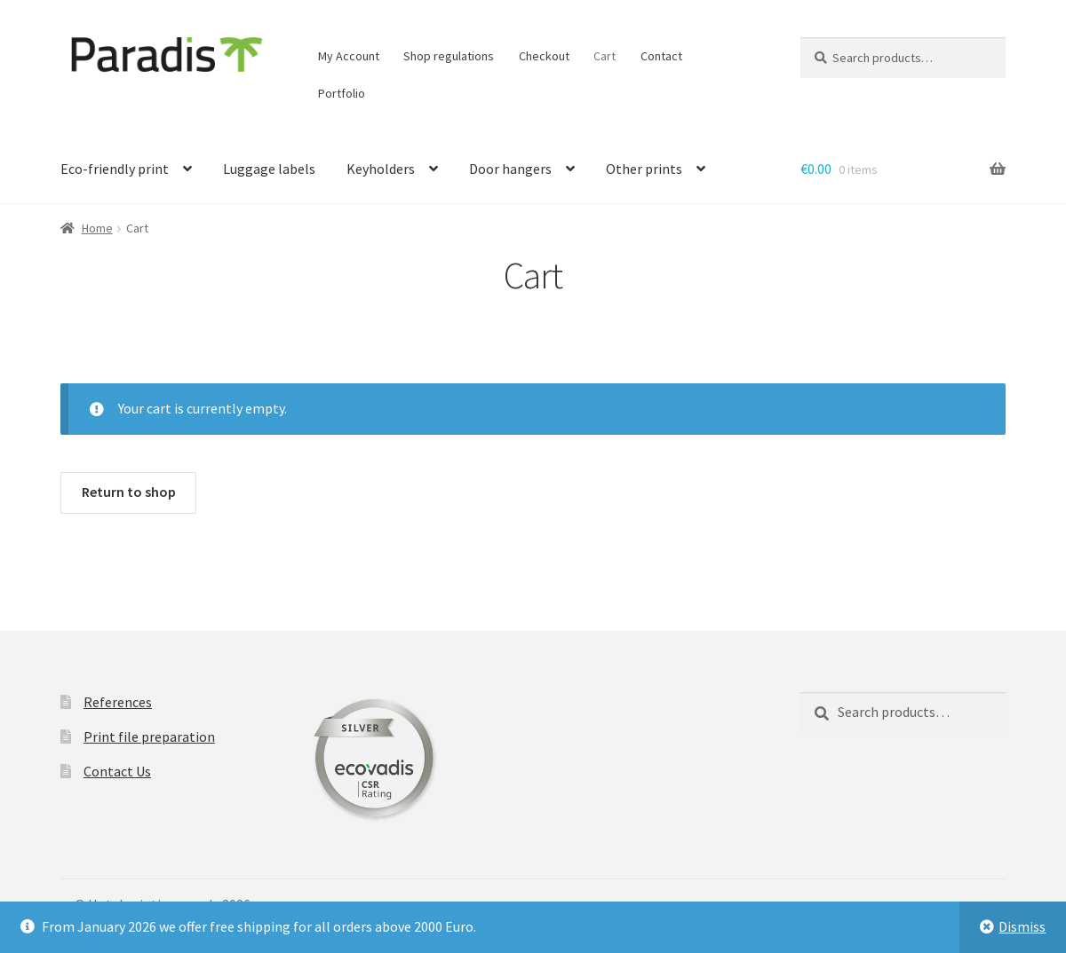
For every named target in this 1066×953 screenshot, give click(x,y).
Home (97, 228)
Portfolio (341, 93)
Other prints (644, 168)
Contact (661, 56)
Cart (604, 56)
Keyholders (380, 168)
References (118, 702)
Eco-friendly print (114, 168)
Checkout (544, 56)
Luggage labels (269, 168)
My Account (348, 56)
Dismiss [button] (1022, 926)
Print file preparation (149, 736)
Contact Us (117, 771)
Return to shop (129, 491)
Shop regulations (448, 56)
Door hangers (510, 168)
